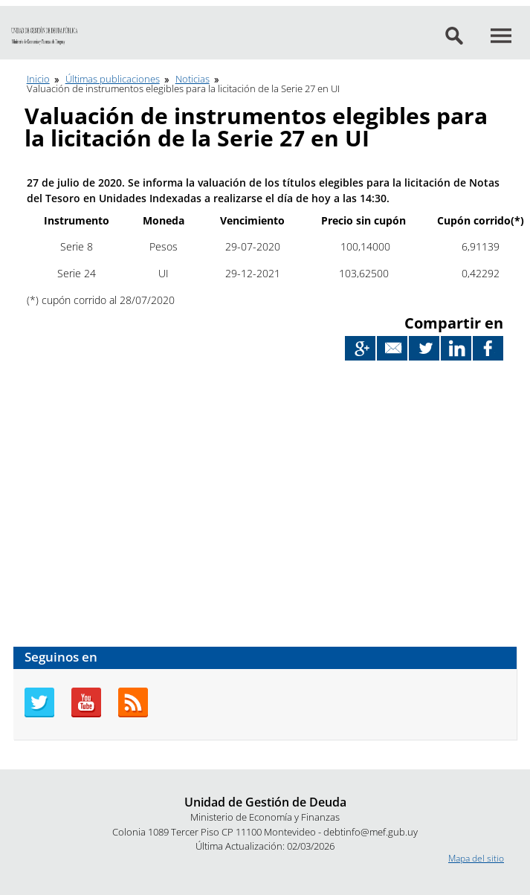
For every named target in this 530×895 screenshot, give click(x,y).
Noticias (192, 78)
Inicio (38, 78)
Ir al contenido (29, 6)
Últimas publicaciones (112, 78)
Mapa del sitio (476, 858)
